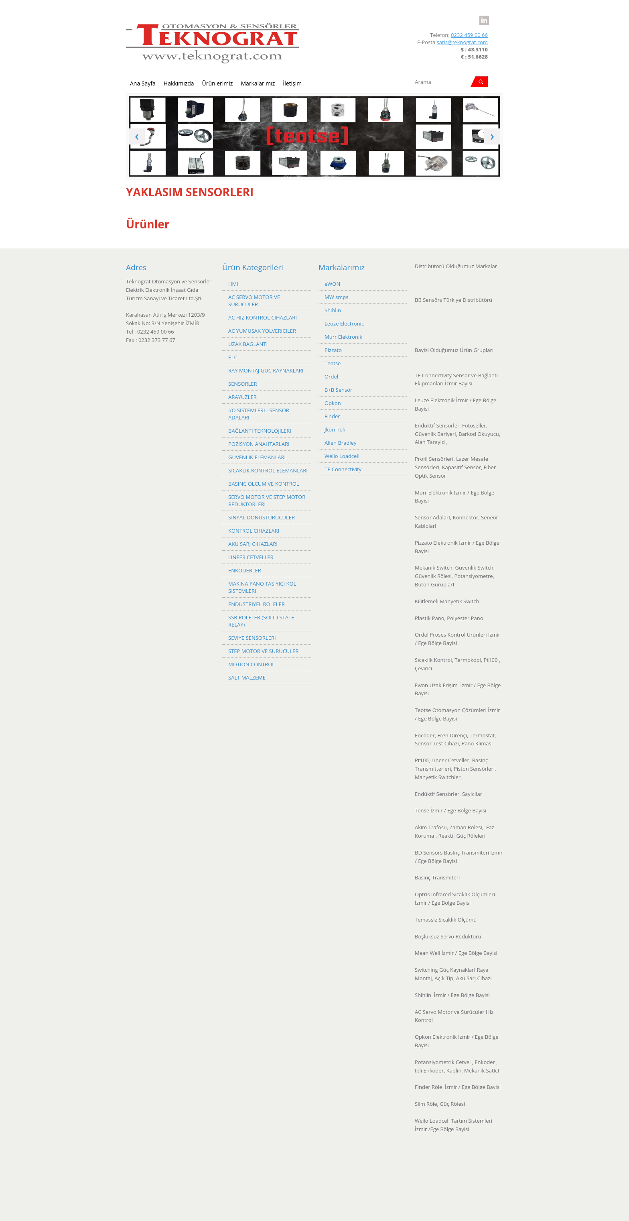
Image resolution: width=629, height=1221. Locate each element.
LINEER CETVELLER (250, 557)
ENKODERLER (244, 570)
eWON (332, 283)
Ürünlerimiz (217, 83)
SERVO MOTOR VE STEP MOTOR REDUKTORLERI (266, 500)
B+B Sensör (338, 389)
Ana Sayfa (143, 83)
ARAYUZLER (242, 397)
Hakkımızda (179, 83)
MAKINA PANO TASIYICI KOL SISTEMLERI (262, 587)
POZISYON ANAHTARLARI (259, 444)
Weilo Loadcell (342, 456)
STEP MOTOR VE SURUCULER (263, 651)
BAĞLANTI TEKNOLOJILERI (259, 430)
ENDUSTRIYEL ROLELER (256, 604)
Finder (332, 416)
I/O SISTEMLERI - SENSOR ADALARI (258, 414)
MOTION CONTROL (251, 664)
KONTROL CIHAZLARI (253, 530)
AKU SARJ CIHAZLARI (253, 543)
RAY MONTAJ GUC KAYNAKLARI (265, 370)
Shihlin (333, 310)
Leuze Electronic (344, 323)
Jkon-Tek (335, 429)
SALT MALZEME (247, 677)
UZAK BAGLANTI (248, 344)
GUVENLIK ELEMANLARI (257, 457)
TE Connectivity (343, 469)
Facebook (470, 15)
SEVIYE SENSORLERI (252, 637)
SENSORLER (242, 383)
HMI (233, 283)
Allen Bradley (340, 442)
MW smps (336, 297)
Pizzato (333, 350)
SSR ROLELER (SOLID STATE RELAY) (261, 621)
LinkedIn (484, 15)
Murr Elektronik (343, 336)
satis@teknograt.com (462, 42)
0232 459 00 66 (469, 35)
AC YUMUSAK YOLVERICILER (262, 330)
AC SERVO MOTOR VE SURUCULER (254, 300)
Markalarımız (258, 83)
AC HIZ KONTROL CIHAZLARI (262, 317)
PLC (232, 357)
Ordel (331, 376)
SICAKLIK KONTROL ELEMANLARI (268, 470)
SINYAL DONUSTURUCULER (261, 517)
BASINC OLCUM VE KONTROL (263, 483)
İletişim (292, 83)
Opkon (333, 403)
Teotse (333, 363)
